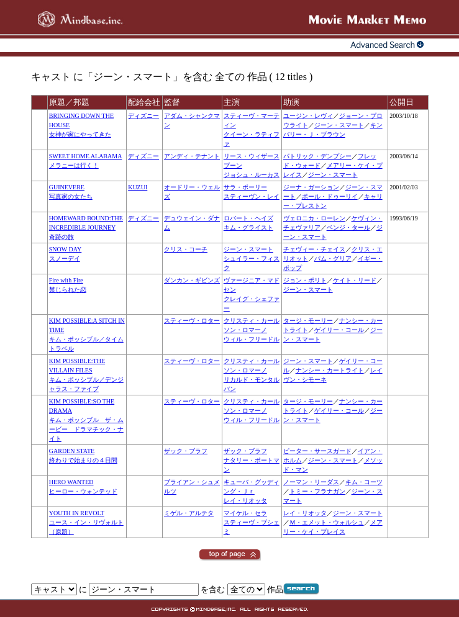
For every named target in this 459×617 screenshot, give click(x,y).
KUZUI (137, 187)
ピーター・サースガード (317, 451)
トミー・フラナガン (317, 491)
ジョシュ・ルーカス (251, 174)
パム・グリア (333, 258)
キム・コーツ (364, 482)
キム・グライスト (248, 227)
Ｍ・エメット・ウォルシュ (326, 522)
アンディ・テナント (192, 156)
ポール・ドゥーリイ (330, 196)
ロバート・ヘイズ (248, 218)
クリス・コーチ (185, 249)
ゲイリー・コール (339, 330)
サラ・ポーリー (245, 187)
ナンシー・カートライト (330, 370)
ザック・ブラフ (185, 451)
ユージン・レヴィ (308, 115)
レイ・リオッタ (245, 500)
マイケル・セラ (245, 513)
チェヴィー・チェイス (314, 249)
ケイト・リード (354, 280)
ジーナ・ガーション (311, 187)
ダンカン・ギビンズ (192, 280)
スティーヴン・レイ (251, 196)
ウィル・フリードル (251, 339)
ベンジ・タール (348, 227)
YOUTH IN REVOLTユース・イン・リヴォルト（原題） (86, 522)
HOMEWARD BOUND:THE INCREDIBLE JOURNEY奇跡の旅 (86, 227)
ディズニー (143, 115)
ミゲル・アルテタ (189, 513)
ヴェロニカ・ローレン (314, 218)
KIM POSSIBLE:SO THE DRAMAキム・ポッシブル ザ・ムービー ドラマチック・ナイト (86, 420)
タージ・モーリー (308, 320)
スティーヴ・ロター (192, 320)
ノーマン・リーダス (311, 482)
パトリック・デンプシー (317, 156)
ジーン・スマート (339, 125)
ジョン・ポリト (305, 280)
